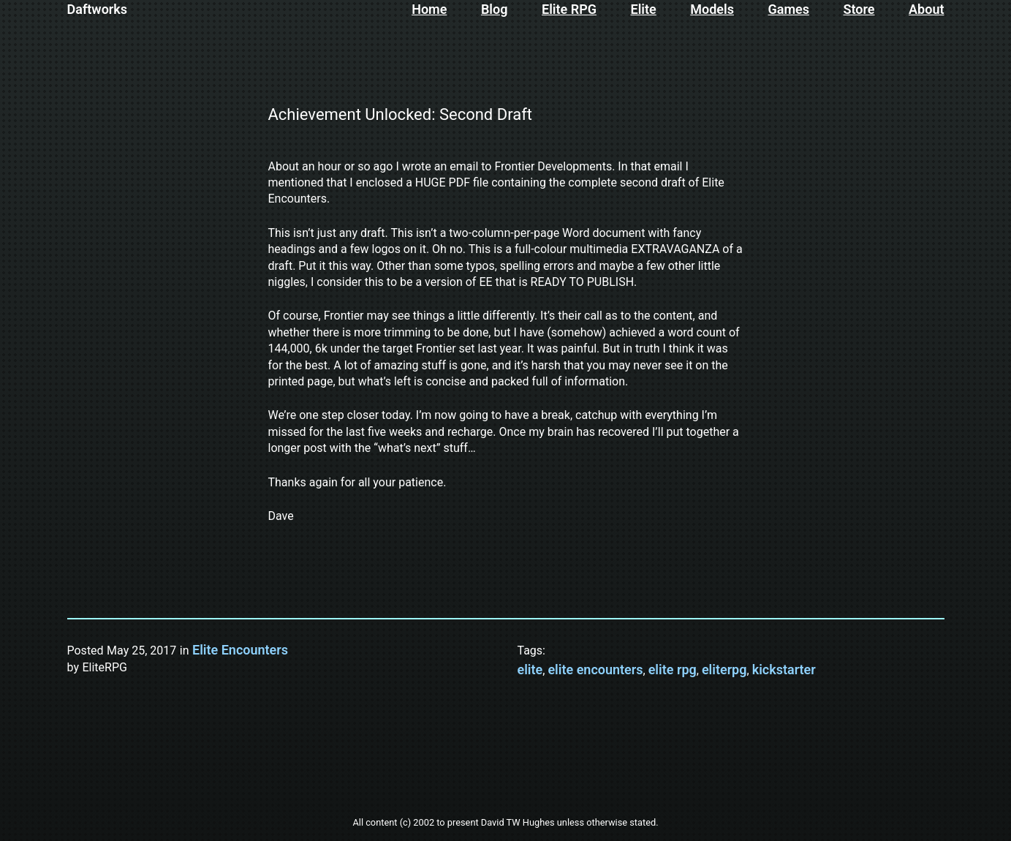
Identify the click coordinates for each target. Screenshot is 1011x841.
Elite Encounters (240, 649)
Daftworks (97, 9)
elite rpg (672, 669)
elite (530, 669)
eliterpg (724, 669)
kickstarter (784, 669)
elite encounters (595, 669)
